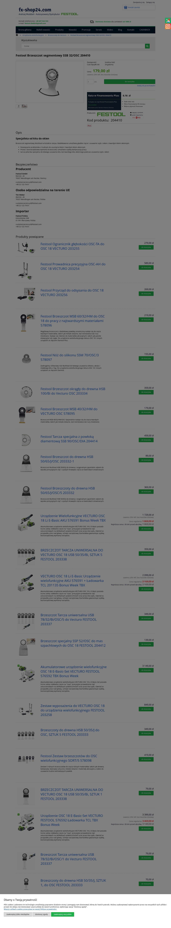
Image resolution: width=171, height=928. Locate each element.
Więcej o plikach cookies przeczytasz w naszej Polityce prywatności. (30, 909)
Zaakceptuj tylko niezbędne (18, 914)
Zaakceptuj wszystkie (62, 914)
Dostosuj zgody (41, 914)
